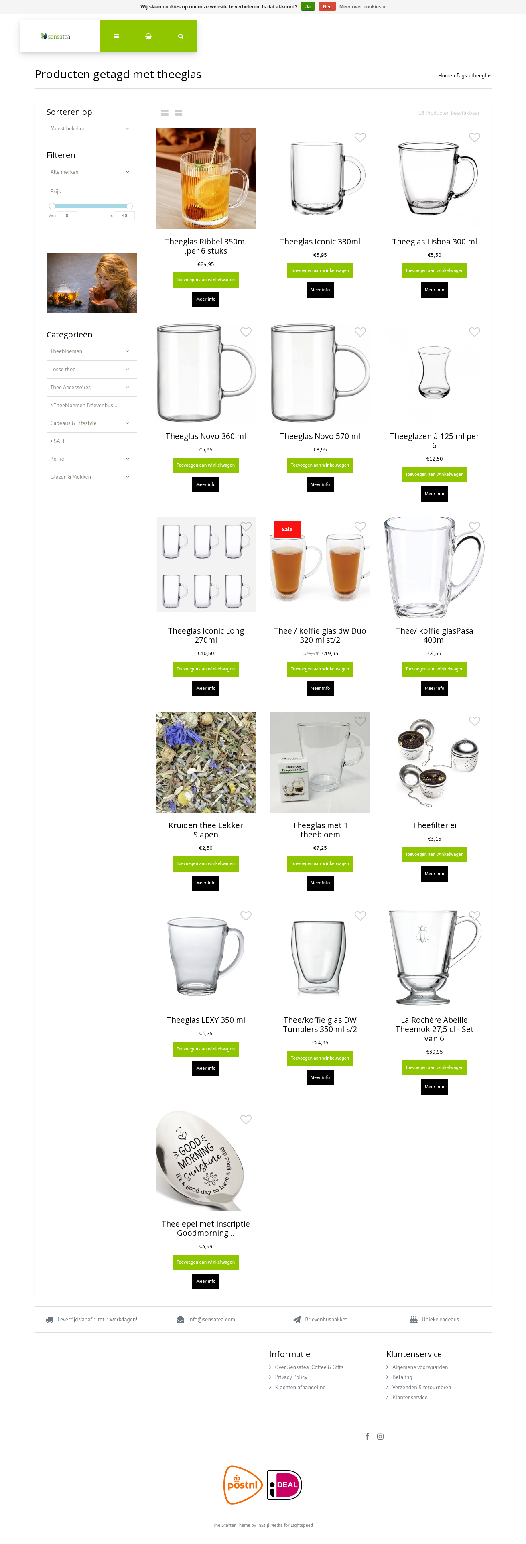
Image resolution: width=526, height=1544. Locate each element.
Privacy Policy (288, 1377)
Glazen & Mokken (71, 476)
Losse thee (63, 369)
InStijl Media (270, 1525)
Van (52, 216)
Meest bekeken (68, 128)
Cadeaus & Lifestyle (74, 423)
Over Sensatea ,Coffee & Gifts (306, 1367)
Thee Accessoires (71, 387)
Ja (308, 7)
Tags (462, 75)
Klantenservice (407, 1397)
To (111, 216)
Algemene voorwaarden (417, 1367)
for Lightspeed (298, 1525)
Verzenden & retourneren (418, 1387)
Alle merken (65, 172)
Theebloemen (67, 351)
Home (445, 75)
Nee (327, 7)
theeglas (481, 75)
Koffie (57, 458)
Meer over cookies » (362, 7)
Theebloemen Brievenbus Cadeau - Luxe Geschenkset (94, 405)
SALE (58, 441)
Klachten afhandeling (297, 1387)
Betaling (399, 1377)
